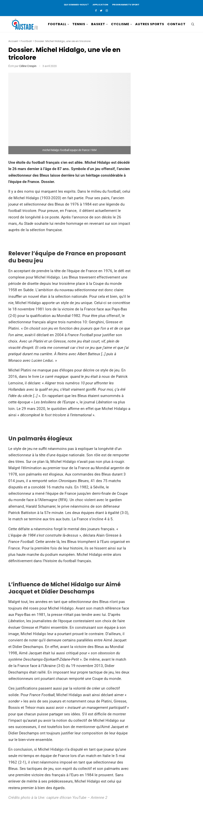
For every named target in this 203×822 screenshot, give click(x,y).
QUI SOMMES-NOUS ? (76, 4)
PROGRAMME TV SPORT (125, 4)
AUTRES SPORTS (149, 24)
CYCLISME (120, 24)
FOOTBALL (57, 24)
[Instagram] (107, 10)
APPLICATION (100, 4)
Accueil (13, 41)
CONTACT (176, 24)
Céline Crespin (27, 66)
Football (26, 41)
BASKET (98, 24)
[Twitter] (101, 10)
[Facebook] (96, 10)
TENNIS (78, 24)
